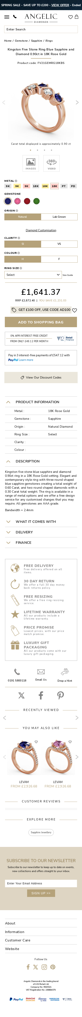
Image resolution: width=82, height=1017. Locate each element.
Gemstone (12, 194)
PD (73, 186)
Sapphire (8, 201)
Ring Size (11, 268)
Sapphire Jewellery (41, 832)
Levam (24, 782)
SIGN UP (41, 893)
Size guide (68, 275)
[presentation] (4, 104)
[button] (30, 150)
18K (36, 186)
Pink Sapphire (17, 201)
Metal (9, 181)
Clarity (10, 238)
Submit (74, 29)
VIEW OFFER (60, 5)
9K (8, 186)
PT (64, 186)
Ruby (27, 201)
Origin (9, 210)
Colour (10, 253)
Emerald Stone (36, 201)
